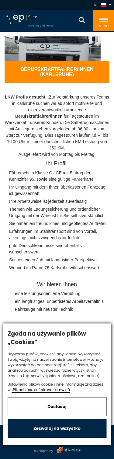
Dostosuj (57, 407)
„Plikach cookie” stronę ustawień (41, 389)
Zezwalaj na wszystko (57, 428)
